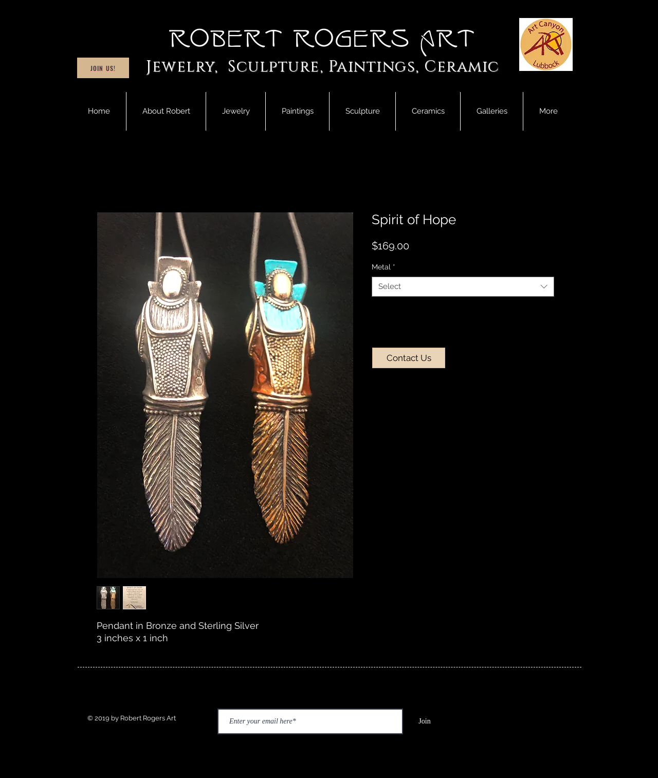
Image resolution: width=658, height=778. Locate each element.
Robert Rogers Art (323, 39)
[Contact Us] (408, 358)
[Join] (424, 721)
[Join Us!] (103, 68)
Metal (383, 267)
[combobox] (463, 287)
